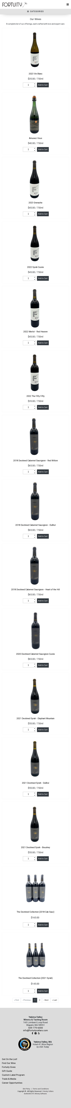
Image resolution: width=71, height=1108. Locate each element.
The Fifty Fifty (36, 396)
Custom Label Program (13, 1075)
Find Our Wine (9, 1063)
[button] (35, 84)
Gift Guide (7, 1071)
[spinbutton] (28, 85)
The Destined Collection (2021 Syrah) (35, 978)
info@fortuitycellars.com (35, 1030)
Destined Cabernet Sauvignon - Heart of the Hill (35, 589)
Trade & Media (9, 1079)
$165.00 (35, 917)
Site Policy (26, 1089)
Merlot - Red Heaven (35, 331)
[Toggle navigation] (67, 4)
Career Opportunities (12, 1082)
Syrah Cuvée (35, 267)
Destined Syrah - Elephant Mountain (35, 718)
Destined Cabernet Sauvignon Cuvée (35, 654)
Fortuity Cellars (48, 1091)
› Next (46, 1000)
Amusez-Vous (35, 138)
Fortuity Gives (9, 1067)
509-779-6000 (35, 1027)
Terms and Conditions (41, 1089)
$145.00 (35, 983)
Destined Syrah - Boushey (35, 847)
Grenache (35, 202)
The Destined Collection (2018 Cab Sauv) (35, 912)
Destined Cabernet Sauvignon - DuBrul (35, 525)
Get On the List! (9, 1059)
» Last (54, 1000)
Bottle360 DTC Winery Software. (35, 1094)
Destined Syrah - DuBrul (35, 783)
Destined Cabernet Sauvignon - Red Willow (35, 460)
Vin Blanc (35, 73)
